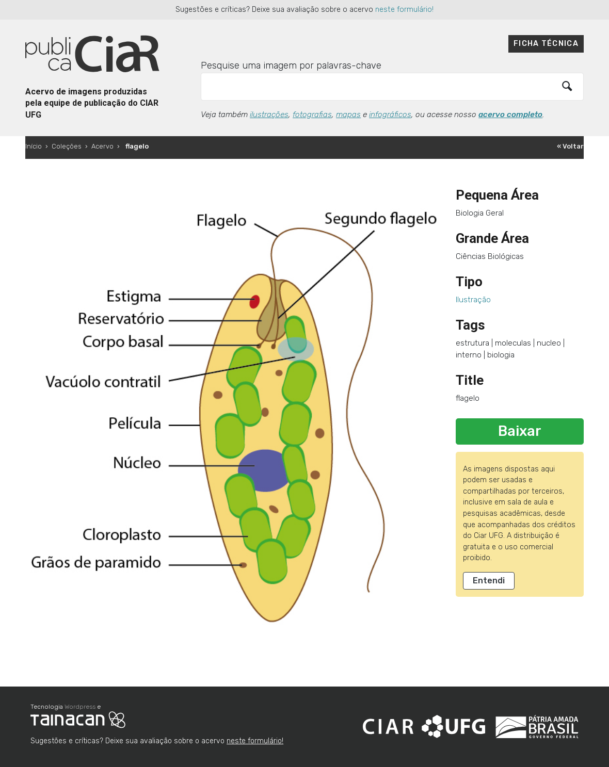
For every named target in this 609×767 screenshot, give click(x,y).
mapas (348, 114)
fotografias (312, 114)
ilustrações (269, 114)
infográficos (390, 114)
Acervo (102, 146)
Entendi (489, 580)
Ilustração (473, 299)
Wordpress (80, 706)
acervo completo (510, 114)
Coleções (67, 146)
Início (33, 146)
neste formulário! (404, 9)
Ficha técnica (546, 43)
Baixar (519, 431)
